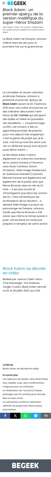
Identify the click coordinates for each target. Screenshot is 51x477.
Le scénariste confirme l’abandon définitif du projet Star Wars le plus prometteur (22, 405)
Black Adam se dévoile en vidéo (21, 368)
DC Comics (26, 27)
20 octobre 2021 (35, 30)
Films (17, 27)
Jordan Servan (12, 30)
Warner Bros (38, 27)
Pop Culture (8, 27)
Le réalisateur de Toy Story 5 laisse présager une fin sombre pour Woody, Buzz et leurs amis (24, 394)
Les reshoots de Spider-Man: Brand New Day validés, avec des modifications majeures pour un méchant (25, 382)
